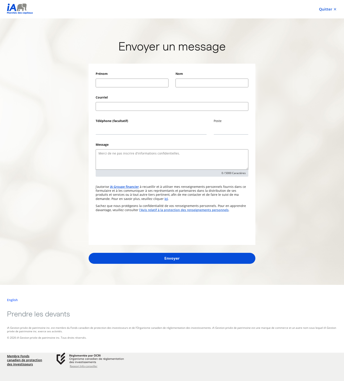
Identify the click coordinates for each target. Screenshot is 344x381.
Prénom (102, 74)
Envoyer (172, 258)
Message (102, 144)
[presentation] (129, 228)
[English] (12, 300)
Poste (218, 121)
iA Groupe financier (124, 187)
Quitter (328, 9)
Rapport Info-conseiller (83, 366)
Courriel (102, 97)
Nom (179, 74)
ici (166, 199)
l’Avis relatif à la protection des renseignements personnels (184, 210)
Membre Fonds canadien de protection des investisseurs (24, 360)
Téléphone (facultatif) (112, 121)
